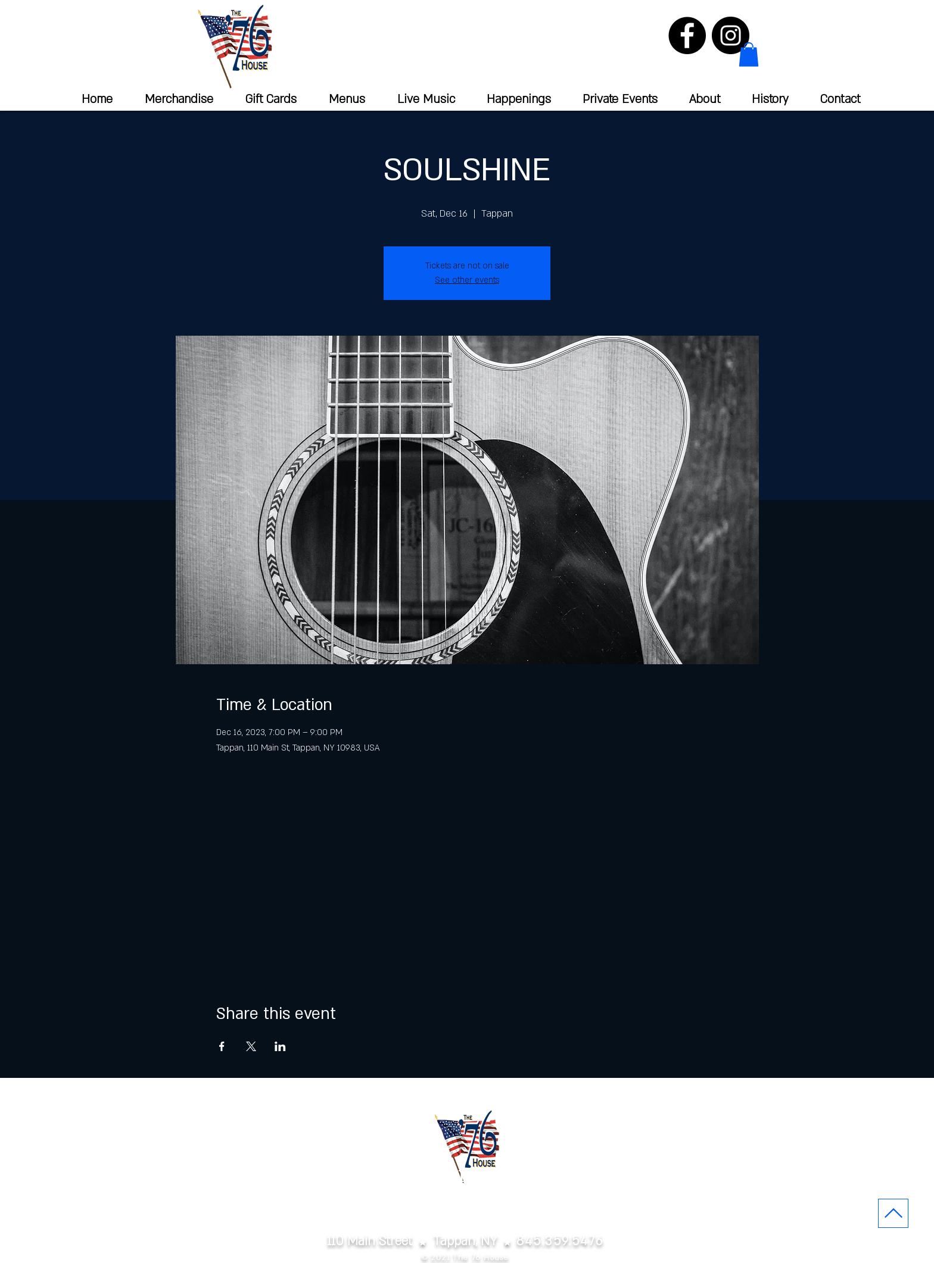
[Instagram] (730, 35)
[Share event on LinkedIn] (280, 1046)
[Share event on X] (251, 1046)
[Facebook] (687, 35)
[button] (749, 54)
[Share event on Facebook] (222, 1046)
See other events (467, 280)
